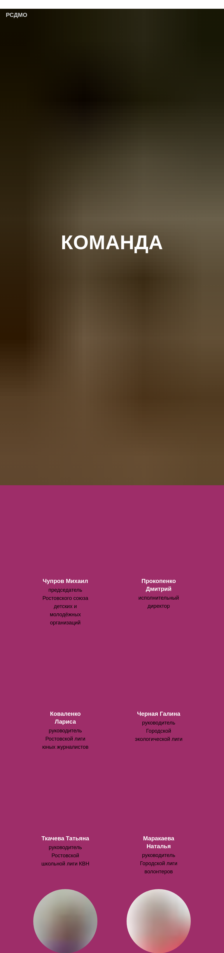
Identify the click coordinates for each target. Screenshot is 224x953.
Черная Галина (158, 714)
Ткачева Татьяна (65, 838)
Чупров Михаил (65, 581)
